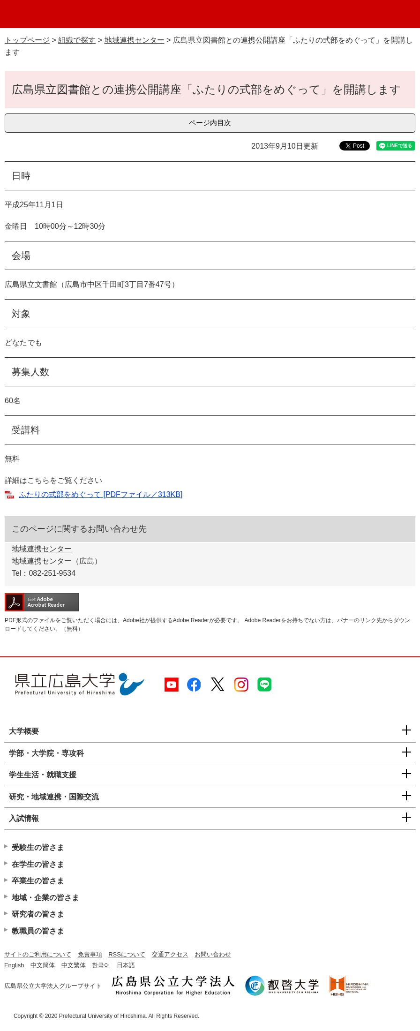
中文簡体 (42, 965)
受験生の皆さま (38, 847)
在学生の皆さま (38, 864)
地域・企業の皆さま (45, 898)
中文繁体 (73, 965)
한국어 (101, 965)
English (14, 965)
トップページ (27, 40)
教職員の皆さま (38, 931)
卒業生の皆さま (38, 881)
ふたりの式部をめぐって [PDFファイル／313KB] (100, 494)
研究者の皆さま (38, 914)
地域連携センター (135, 40)
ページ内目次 (210, 123)
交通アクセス (170, 954)
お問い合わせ (213, 954)
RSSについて (126, 954)
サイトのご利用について (37, 954)
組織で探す (77, 40)
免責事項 (90, 954)
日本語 (126, 965)
